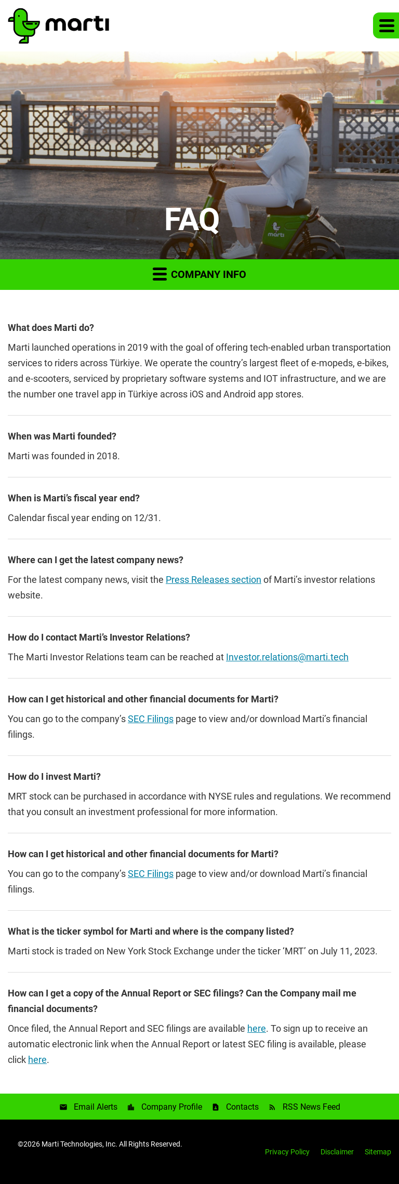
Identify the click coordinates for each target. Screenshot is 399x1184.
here (256, 1028)
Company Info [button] (199, 274)
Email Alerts (95, 1107)
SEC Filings (151, 718)
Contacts (242, 1107)
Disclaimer (337, 1151)
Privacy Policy (287, 1151)
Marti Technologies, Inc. (79, 1144)
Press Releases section (213, 579)
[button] (386, 25)
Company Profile (171, 1107)
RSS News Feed (311, 1107)
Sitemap (378, 1151)
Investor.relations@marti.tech (287, 656)
